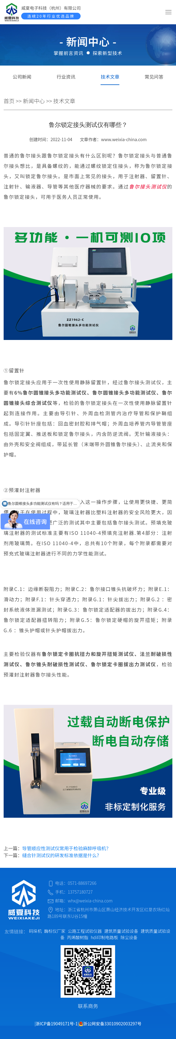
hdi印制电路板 (104, 937)
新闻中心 (34, 101)
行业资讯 (66, 76)
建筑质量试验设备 (121, 931)
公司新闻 (22, 76)
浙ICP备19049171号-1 (57, 1023)
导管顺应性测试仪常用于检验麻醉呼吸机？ (66, 848)
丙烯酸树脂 (77, 937)
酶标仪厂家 (54, 931)
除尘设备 (129, 937)
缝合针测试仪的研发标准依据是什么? (60, 855)
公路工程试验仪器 (85, 931)
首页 (9, 101)
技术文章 (110, 76)
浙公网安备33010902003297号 (110, 1023)
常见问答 (154, 76)
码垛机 (35, 931)
